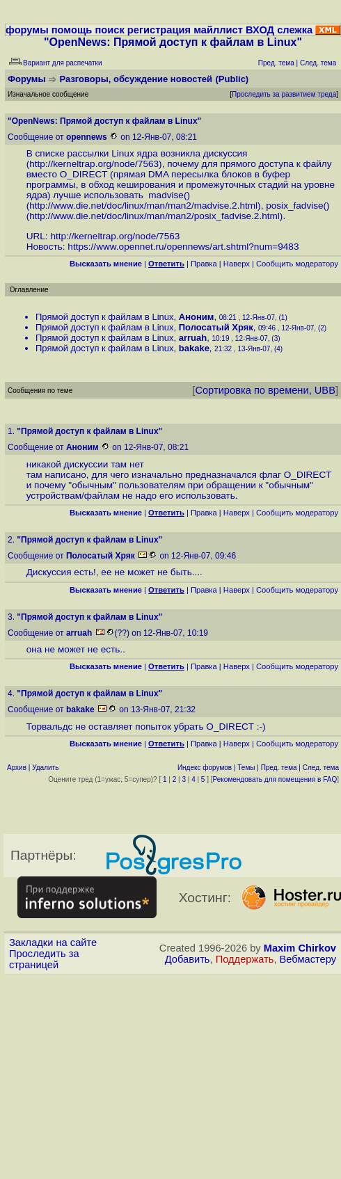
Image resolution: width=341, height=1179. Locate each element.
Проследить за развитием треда (284, 94)
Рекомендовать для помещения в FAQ (275, 779)
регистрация (159, 29)
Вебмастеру (308, 959)
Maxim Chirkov (300, 948)
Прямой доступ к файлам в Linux (104, 317)
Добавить (187, 959)
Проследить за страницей (44, 959)
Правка (204, 263)
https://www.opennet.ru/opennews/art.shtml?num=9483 (183, 246)
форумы (27, 29)
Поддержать (245, 959)
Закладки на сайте (53, 942)
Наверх (236, 263)
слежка (294, 29)
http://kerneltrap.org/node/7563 (94, 164)
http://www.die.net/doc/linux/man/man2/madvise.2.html (143, 205)
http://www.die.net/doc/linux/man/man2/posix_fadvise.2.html (154, 216)
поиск (109, 29)
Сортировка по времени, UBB (265, 390)
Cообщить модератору (297, 263)
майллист (218, 29)
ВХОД (260, 29)
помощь (72, 29)
